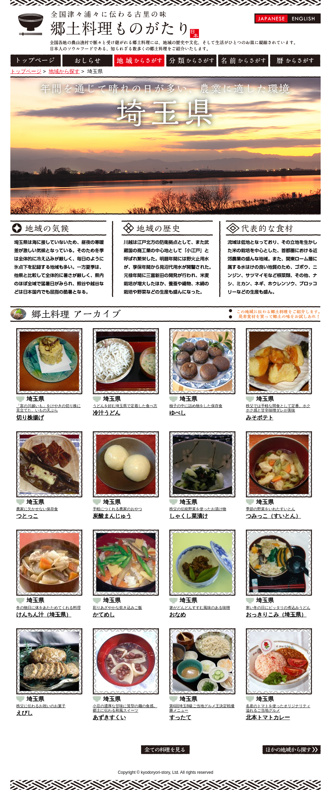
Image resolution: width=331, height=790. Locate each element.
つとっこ (27, 516)
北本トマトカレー (268, 717)
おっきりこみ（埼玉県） (276, 615)
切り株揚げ (30, 418)
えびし (24, 713)
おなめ (177, 615)
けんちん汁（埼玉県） (43, 615)
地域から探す (64, 71)
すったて (180, 717)
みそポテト (259, 418)
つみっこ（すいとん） (273, 516)
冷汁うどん (106, 413)
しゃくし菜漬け (188, 516)
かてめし (104, 615)
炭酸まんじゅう (112, 516)
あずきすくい (109, 717)
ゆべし (177, 413)
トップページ (25, 71)
